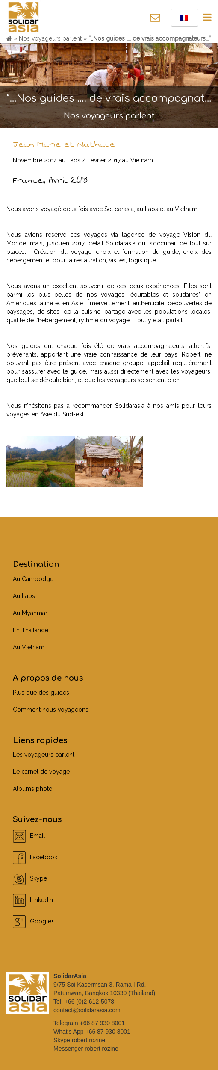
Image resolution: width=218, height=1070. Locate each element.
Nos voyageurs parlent (50, 38)
